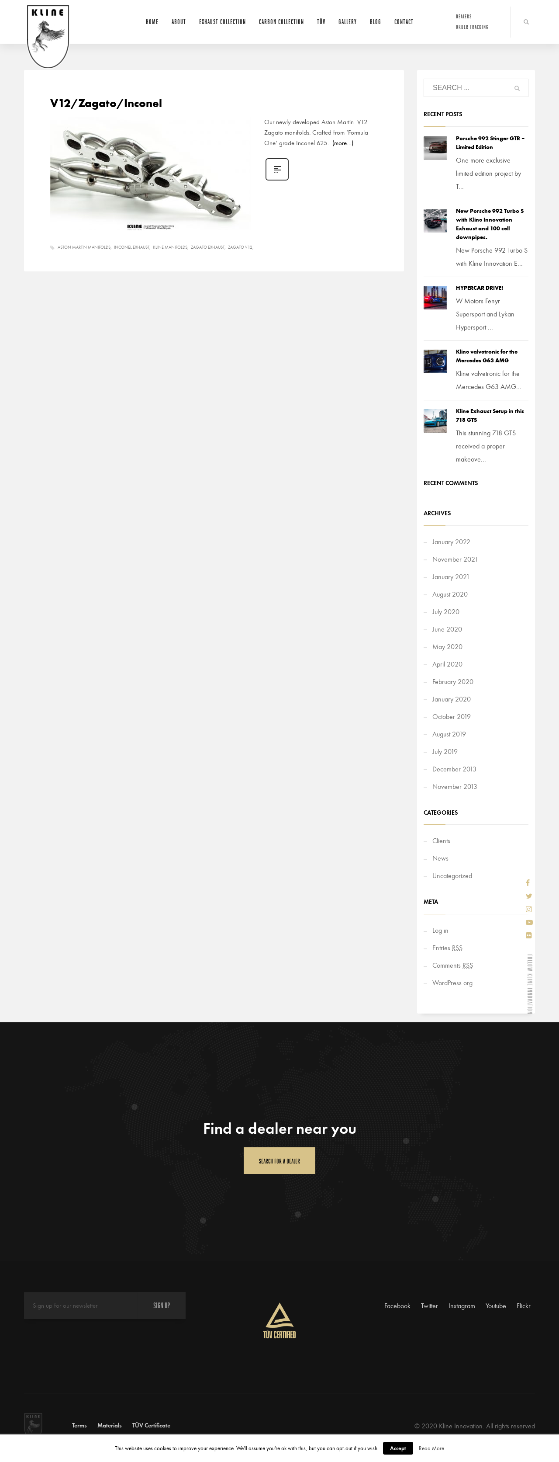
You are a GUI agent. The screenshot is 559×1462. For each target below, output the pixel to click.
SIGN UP (161, 1305)
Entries (447, 948)
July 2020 (445, 612)
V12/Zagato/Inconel (106, 103)
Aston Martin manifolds (84, 247)
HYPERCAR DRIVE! (479, 288)
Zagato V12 (240, 247)
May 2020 (447, 646)
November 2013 (454, 786)
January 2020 (451, 699)
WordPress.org (452, 983)
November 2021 (455, 559)
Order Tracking (472, 27)
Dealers (464, 16)
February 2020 (452, 681)
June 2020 (447, 629)
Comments (452, 965)
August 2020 (450, 594)
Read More (431, 1448)
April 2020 (447, 664)
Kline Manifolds (170, 247)
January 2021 (451, 577)
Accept (398, 1448)
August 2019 (449, 734)
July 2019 (445, 751)
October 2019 (451, 716)
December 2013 (454, 769)
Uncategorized (452, 876)
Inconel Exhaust (131, 247)
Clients (441, 841)
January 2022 (451, 542)
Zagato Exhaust (207, 247)
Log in (440, 930)
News (440, 858)
